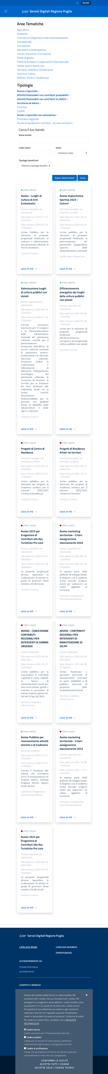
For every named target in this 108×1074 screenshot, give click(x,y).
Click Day (22, 107)
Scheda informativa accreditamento (28, 969)
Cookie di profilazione (37, 1048)
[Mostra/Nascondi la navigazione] (5, 11)
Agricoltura (23, 30)
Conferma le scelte (54, 1060)
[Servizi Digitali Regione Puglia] (48, 11)
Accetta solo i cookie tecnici (54, 1067)
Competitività (24, 42)
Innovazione (23, 46)
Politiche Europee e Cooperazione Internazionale (43, 62)
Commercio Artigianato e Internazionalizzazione (42, 38)
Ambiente (22, 34)
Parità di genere (25, 58)
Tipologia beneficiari (29, 160)
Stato (58, 147)
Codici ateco (25, 147)
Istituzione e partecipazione (31, 50)
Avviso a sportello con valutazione (36, 115)
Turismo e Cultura (26, 74)
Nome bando (25, 135)
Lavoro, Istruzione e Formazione (34, 54)
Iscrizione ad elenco (28, 103)
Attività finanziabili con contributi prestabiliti (42, 95)
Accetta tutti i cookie (54, 1064)
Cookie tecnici (33, 1029)
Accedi (86, 2)
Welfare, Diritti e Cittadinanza (33, 78)
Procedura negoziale (28, 119)
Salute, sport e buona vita (30, 66)
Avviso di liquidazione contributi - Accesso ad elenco (44, 123)
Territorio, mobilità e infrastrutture (35, 70)
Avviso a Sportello (27, 91)
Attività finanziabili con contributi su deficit (41, 99)
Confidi (21, 111)
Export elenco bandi (64, 178)
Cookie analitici (34, 1037)
